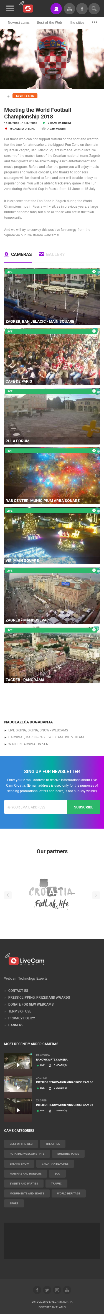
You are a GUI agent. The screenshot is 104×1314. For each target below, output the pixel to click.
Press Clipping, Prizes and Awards (39, 997)
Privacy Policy (21, 1018)
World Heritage (68, 1193)
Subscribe (83, 807)
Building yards (68, 1154)
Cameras (21, 254)
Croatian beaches (55, 1163)
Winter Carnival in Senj (29, 744)
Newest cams (19, 22)
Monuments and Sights (27, 1193)
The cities (77, 22)
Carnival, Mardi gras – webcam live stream (46, 737)
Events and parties (24, 1183)
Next (96, 895)
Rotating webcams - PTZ (27, 1154)
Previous (8, 895)
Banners (15, 1025)
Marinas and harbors (26, 1173)
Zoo (57, 1173)
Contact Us (18, 990)
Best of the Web (49, 22)
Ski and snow (19, 1163)
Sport (14, 1203)
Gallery (55, 254)
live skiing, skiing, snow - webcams (38, 730)
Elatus (61, 1307)
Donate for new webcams (31, 1004)
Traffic (56, 1183)
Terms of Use (19, 1011)
